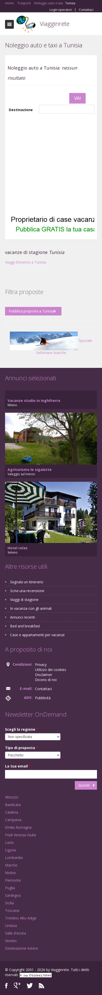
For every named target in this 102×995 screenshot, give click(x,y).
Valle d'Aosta (15, 933)
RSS (41, 985)
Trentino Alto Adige (21, 918)
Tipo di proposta (21, 747)
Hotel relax (17, 547)
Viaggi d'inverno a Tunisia (25, 262)
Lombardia (14, 857)
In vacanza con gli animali (31, 608)
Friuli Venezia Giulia (20, 834)
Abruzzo (11, 797)
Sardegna (12, 895)
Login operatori (61, 10)
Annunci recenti (22, 617)
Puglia (10, 887)
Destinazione (21, 109)
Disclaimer (43, 674)
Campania (13, 819)
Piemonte (13, 880)
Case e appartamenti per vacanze (37, 634)
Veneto (11, 940)
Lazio (9, 842)
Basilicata (13, 804)
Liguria (10, 850)
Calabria (11, 812)
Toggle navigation (9, 24)
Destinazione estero (21, 948)
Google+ (17, 985)
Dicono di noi (46, 679)
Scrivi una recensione (27, 590)
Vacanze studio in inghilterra (34, 400)
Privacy (41, 664)
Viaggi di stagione (24, 599)
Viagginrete (55, 23)
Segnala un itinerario (26, 582)
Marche (11, 865)
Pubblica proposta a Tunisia (31, 311)
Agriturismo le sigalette (30, 469)
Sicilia (9, 903)
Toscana (12, 910)
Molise (10, 872)
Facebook (6, 985)
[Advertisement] (47, 163)
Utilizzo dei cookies (50, 669)
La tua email (18, 766)
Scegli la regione (21, 729)
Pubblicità (43, 697)
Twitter (30, 985)
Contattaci (86, 10)
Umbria (11, 925)
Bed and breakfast (25, 626)
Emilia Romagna (18, 827)
